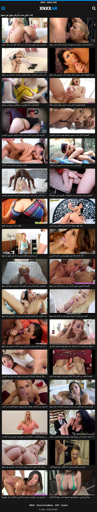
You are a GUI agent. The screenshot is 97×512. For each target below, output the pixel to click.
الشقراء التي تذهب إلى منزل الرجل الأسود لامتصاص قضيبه (24, 195)
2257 (57, 505)
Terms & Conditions (44, 505)
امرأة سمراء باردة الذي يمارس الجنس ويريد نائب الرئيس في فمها (24, 346)
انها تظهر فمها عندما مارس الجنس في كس (66, 225)
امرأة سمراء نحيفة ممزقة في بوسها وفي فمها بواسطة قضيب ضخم (72, 437)
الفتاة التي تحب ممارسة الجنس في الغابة (66, 165)
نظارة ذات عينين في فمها (11, 225)
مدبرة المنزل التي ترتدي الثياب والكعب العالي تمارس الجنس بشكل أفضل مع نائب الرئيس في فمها (24, 75)
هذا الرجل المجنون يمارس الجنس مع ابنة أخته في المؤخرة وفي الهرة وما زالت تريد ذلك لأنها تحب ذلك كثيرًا (24, 45)
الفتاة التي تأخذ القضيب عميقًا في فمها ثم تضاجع (20, 105)
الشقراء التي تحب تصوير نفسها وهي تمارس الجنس (69, 135)
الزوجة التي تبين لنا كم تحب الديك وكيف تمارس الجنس (23, 135)
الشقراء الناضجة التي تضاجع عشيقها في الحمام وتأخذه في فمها (72, 45)
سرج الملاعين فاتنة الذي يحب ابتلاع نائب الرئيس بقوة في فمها (24, 286)
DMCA (32, 505)
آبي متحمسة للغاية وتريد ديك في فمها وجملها (19, 256)
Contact (64, 505)
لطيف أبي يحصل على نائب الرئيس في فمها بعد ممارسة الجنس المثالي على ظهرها (24, 497)
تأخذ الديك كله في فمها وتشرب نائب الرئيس (67, 256)
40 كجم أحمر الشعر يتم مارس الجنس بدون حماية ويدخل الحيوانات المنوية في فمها (72, 195)
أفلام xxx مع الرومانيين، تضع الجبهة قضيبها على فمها (70, 497)
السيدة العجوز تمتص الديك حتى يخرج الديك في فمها (70, 286)
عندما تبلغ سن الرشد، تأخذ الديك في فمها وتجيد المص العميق (72, 346)
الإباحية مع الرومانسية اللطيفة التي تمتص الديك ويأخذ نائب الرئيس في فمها (72, 75)
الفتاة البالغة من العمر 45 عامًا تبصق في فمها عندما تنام (71, 376)
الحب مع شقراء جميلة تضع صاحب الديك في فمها (69, 316)
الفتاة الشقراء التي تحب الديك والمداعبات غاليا (67, 105)
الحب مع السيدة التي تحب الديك (14, 165)
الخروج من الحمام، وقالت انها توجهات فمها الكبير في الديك (24, 406)
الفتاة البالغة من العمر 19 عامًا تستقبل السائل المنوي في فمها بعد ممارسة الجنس (24, 376)
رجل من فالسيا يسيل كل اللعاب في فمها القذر (68, 467)
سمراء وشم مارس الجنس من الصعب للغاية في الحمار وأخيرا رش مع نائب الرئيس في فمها (24, 316)
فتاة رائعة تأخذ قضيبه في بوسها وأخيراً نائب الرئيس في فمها (24, 467)
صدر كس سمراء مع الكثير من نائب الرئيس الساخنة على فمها (72, 406)
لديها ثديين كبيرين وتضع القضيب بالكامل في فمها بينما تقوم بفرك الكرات (24, 437)
